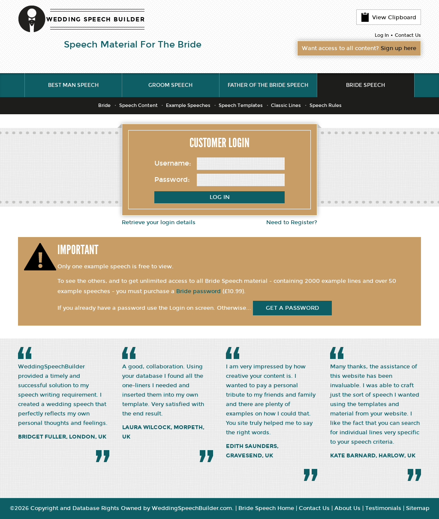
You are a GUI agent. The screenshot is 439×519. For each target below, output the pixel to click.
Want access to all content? (359, 48)
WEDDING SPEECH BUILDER (95, 19)
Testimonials (383, 508)
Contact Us (408, 35)
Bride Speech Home (266, 508)
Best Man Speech (73, 85)
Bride (104, 105)
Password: (172, 179)
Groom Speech (170, 85)
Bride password (198, 291)
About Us (347, 508)
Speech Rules (326, 105)
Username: (172, 163)
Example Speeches (188, 105)
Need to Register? (291, 222)
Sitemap (418, 508)
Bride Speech (365, 85)
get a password (292, 308)
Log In (382, 35)
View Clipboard (388, 17)
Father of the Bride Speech (268, 85)
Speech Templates (241, 105)
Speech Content (138, 105)
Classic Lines (286, 105)
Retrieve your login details (158, 222)
